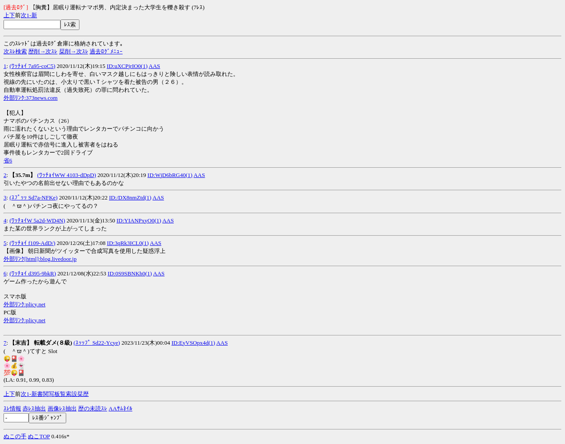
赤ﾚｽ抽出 (34, 408)
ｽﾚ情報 (12, 408)
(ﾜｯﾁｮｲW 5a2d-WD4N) (37, 220)
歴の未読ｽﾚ (92, 408)
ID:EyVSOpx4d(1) (193, 342)
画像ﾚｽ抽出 (62, 408)
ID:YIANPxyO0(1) (139, 220)
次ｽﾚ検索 (15, 51)
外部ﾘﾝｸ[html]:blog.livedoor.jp (40, 259)
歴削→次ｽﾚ (42, 51)
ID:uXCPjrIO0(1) (127, 66)
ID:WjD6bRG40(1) (169, 175)
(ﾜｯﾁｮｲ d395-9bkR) (32, 273)
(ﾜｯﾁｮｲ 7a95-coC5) (32, 66)
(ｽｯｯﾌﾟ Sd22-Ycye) (97, 342)
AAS (154, 66)
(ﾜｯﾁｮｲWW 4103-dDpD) (66, 175)
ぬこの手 (15, 436)
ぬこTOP (39, 436)
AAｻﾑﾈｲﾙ (120, 408)
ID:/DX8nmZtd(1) (130, 197)
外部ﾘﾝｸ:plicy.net (24, 304)
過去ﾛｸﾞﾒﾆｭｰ (106, 51)
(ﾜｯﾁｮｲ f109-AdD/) (32, 243)
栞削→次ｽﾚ (73, 51)
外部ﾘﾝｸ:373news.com (30, 97)
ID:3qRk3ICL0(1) (128, 243)
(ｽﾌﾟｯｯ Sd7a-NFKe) (33, 197)
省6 (8, 160)
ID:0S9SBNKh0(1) (130, 273)
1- (28, 15)
